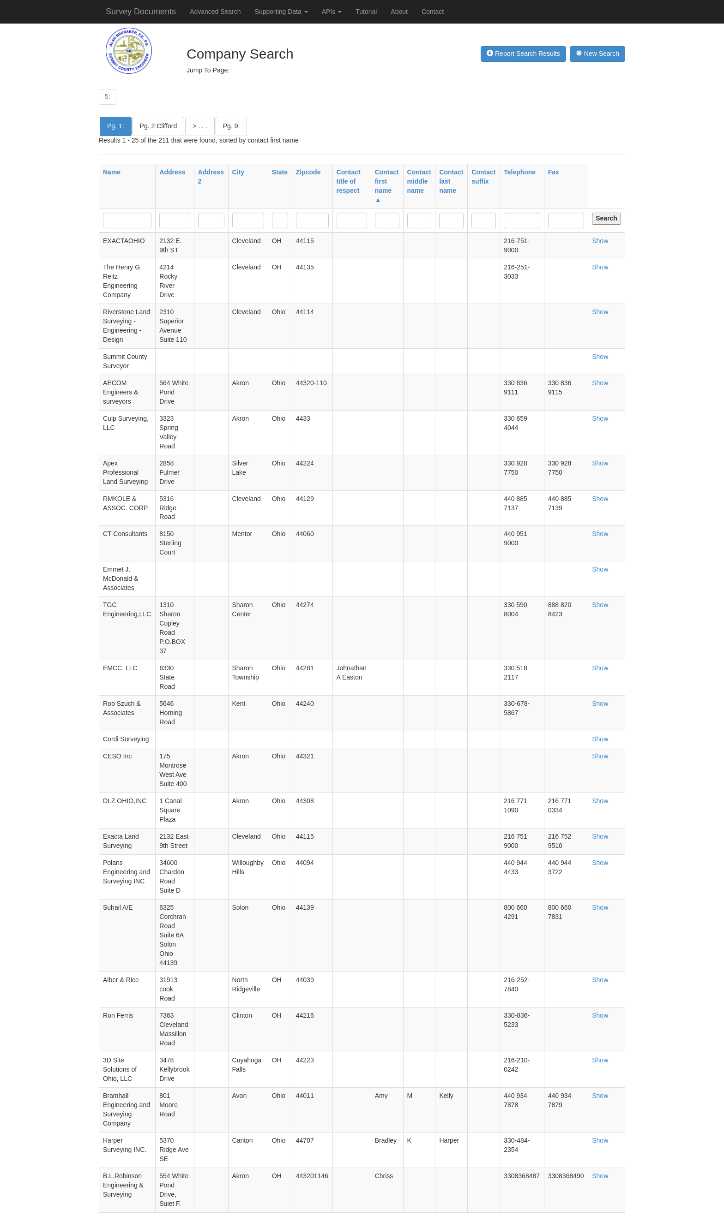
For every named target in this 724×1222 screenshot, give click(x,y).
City (238, 172)
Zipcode (308, 172)
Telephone (520, 172)
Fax (553, 172)
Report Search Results (523, 53)
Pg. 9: (231, 126)
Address (172, 172)
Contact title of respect (349, 181)
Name (112, 172)
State (280, 172)
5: (107, 96)
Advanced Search (215, 11)
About (399, 11)
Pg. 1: (115, 126)
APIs (332, 11)
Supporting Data (281, 11)
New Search (597, 53)
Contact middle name (419, 181)
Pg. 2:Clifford (158, 126)
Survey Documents (141, 11)
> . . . (200, 126)
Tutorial (366, 11)
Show (600, 240)
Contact (433, 11)
